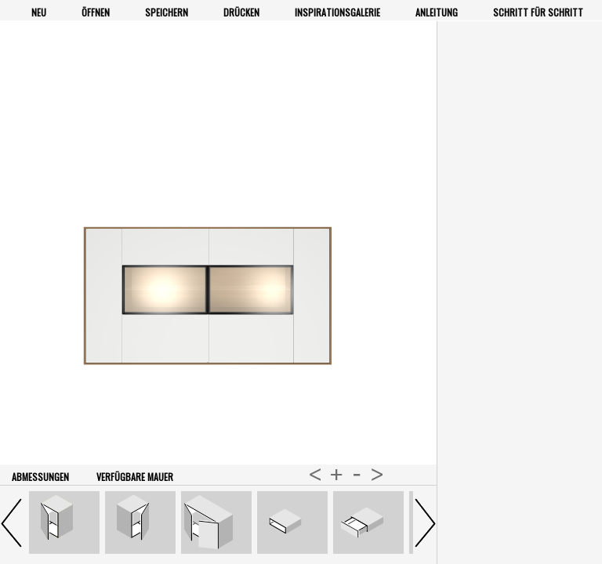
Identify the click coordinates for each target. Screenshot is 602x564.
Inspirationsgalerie (337, 12)
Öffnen (96, 12)
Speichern (166, 12)
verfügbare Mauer (134, 476)
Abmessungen (40, 476)
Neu (38, 12)
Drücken (241, 12)
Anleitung (436, 12)
